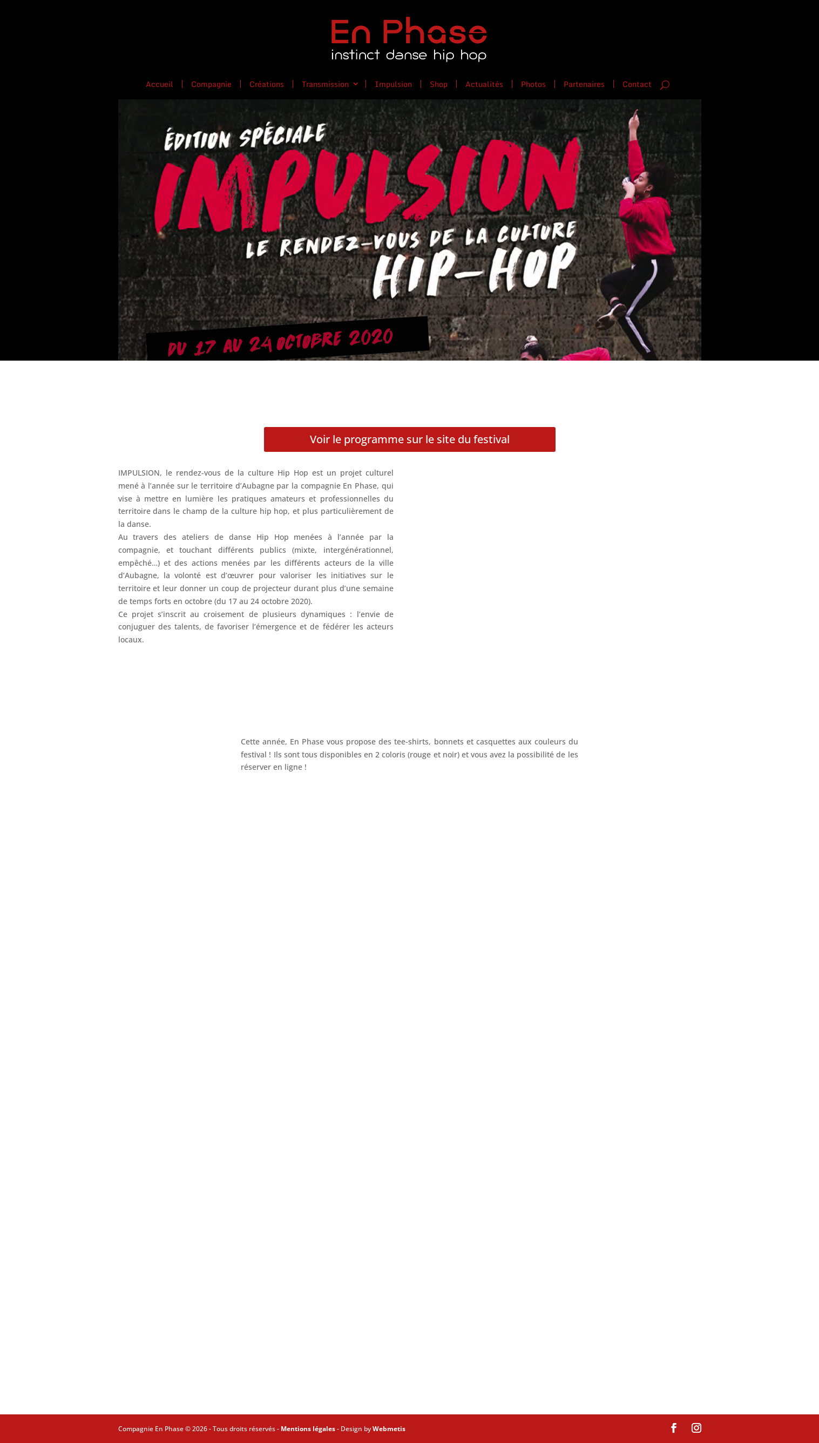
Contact (637, 84)
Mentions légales (308, 1428)
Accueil (159, 83)
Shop (439, 83)
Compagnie (211, 83)
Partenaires (584, 83)
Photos (533, 83)
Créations (266, 83)
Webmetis (389, 1428)
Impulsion (393, 83)
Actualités (484, 83)
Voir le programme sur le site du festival (410, 439)
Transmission (325, 83)
